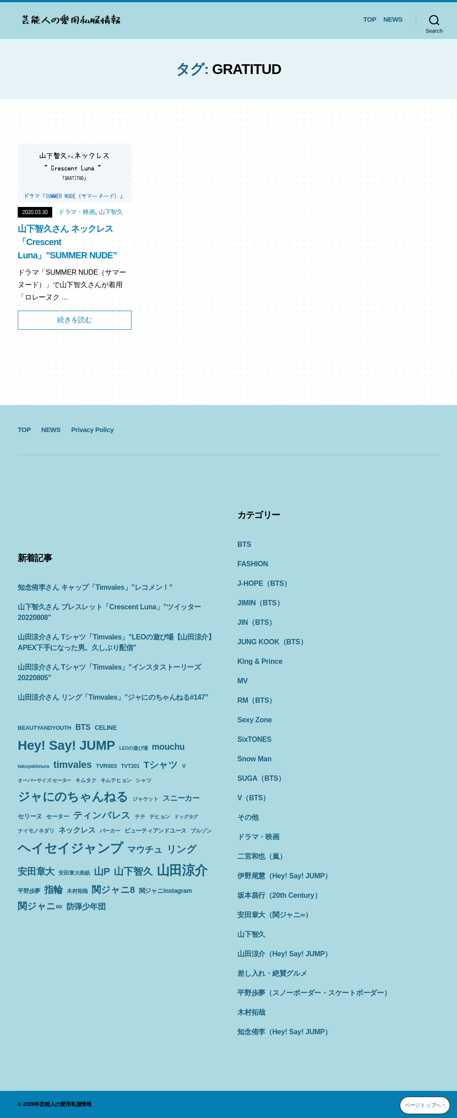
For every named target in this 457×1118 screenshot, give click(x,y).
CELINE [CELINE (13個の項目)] (106, 727)
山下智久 (111, 211)
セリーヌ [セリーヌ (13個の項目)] (30, 816)
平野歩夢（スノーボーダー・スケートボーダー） (314, 993)
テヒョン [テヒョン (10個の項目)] (159, 817)
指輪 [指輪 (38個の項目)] (53, 889)
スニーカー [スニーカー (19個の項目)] (181, 798)
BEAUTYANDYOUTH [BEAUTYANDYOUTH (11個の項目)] (44, 728)
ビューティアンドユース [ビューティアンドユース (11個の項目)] (155, 830)
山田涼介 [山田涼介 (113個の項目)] (182, 870)
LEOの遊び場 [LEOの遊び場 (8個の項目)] (133, 748)
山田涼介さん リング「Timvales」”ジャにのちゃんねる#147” (113, 697)
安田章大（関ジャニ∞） (274, 915)
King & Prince (260, 661)
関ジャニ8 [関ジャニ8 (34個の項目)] (113, 889)
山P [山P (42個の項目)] (102, 871)
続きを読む (74, 319)
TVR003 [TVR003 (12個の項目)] (106, 766)
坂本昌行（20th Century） (279, 895)
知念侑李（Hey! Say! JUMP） (284, 1032)
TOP (369, 19)
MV (242, 681)
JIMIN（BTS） (260, 603)
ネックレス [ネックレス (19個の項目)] (77, 830)
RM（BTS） (256, 700)
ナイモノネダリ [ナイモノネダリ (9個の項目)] (36, 831)
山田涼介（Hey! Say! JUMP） (284, 954)
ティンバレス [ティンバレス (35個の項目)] (102, 815)
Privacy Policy (92, 429)
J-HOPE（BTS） (264, 583)
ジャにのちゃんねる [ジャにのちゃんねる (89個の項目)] (73, 796)
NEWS (393, 19)
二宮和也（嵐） (261, 856)
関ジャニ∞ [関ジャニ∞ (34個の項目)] (40, 906)
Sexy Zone (254, 720)
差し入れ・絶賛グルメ (272, 973)
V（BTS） (253, 798)
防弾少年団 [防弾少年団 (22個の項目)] (86, 906)
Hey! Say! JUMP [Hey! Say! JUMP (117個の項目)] (66, 745)
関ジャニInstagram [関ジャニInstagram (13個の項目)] (165, 890)
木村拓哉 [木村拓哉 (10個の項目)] (77, 891)
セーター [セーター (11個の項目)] (57, 816)
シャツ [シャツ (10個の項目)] (143, 780)
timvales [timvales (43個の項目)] (73, 764)
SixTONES (254, 739)
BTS (244, 544)
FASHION (252, 564)
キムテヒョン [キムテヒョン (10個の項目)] (116, 780)
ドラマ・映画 (76, 211)
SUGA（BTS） (261, 778)
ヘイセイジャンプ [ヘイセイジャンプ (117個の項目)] (70, 848)
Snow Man (254, 759)
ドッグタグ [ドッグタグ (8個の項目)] (186, 816)
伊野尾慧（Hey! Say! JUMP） (284, 876)
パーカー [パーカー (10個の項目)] (110, 831)
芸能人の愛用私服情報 (65, 1104)
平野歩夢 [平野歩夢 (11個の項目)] (29, 891)
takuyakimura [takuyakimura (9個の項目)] (33, 766)
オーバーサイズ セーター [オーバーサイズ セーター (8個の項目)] (44, 780)
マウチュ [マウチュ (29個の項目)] (144, 849)
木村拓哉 (251, 1012)
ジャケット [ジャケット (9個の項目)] (145, 799)
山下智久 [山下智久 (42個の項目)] (133, 871)
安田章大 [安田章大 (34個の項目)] (36, 871)
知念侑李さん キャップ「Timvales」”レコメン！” (95, 587)
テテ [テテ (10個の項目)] (140, 817)
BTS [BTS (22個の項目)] (82, 727)
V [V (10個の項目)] (184, 766)
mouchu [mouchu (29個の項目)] (168, 747)
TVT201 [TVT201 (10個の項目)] (130, 766)
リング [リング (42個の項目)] (182, 849)
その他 (247, 817)
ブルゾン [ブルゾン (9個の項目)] (200, 831)
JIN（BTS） (256, 622)
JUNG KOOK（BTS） (272, 642)
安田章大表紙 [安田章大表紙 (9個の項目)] (74, 873)
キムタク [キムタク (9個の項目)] (85, 780)
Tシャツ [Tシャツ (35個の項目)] (160, 765)
